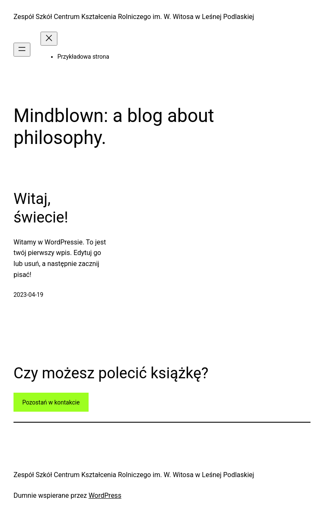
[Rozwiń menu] (22, 50)
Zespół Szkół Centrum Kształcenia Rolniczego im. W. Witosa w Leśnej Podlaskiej (134, 17)
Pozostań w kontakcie (51, 402)
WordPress (105, 495)
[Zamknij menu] (48, 39)
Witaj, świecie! (41, 208)
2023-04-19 (28, 294)
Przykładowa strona (83, 56)
